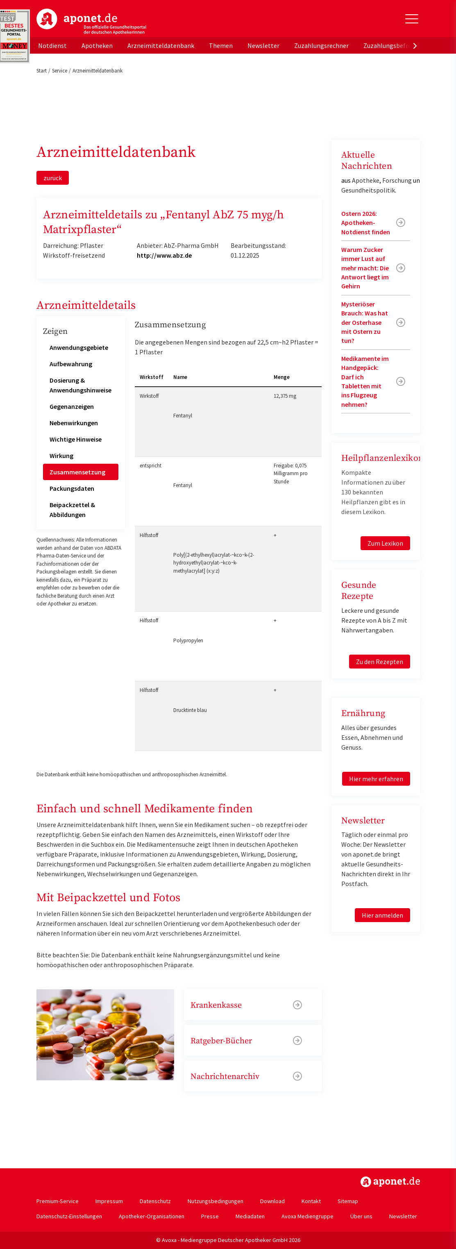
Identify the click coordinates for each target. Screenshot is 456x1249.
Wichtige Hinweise (76, 439)
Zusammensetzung (77, 472)
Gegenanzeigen (72, 406)
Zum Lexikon (385, 543)
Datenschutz (155, 1201)
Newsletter (263, 45)
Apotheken (97, 45)
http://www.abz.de (164, 255)
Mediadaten (250, 1216)
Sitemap (348, 1201)
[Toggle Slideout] (412, 19)
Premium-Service (57, 1201)
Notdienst (52, 45)
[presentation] (415, 45)
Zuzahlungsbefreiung (393, 45)
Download (272, 1201)
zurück (52, 178)
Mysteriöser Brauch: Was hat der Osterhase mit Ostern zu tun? (364, 322)
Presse (210, 1216)
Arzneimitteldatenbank (160, 45)
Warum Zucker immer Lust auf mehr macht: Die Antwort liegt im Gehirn (365, 267)
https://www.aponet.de (390, 1181)
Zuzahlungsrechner (321, 45)
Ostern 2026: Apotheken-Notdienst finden (365, 222)
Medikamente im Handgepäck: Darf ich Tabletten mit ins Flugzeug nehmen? (365, 381)
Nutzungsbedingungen (215, 1201)
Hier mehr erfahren (376, 779)
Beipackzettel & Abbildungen (72, 510)
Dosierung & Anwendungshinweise (80, 385)
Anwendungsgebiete (79, 347)
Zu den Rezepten (379, 661)
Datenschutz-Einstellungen (69, 1216)
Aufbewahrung (71, 364)
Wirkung (61, 455)
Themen (221, 45)
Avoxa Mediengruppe (307, 1216)
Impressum (109, 1201)
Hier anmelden (382, 915)
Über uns (361, 1216)
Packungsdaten (72, 488)
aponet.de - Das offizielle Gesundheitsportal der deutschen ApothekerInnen (91, 22)
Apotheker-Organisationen (151, 1216)
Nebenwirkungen (74, 423)
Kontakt (311, 1201)
